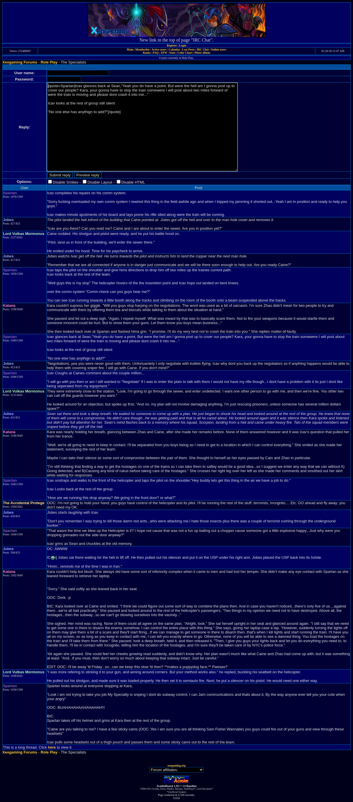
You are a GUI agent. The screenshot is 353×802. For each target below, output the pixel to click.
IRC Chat (203, 49)
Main (130, 49)
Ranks (146, 52)
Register (172, 45)
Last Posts (188, 49)
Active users (159, 49)
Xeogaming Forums (19, 62)
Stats (172, 52)
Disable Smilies (65, 182)
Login (182, 45)
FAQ (155, 52)
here (52, 747)
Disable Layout (99, 182)
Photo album (202, 52)
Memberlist (142, 49)
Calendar (174, 49)
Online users (218, 49)
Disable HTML (133, 182)
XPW (164, 52)
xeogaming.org (176, 765)
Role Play (49, 62)
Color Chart (185, 52)
